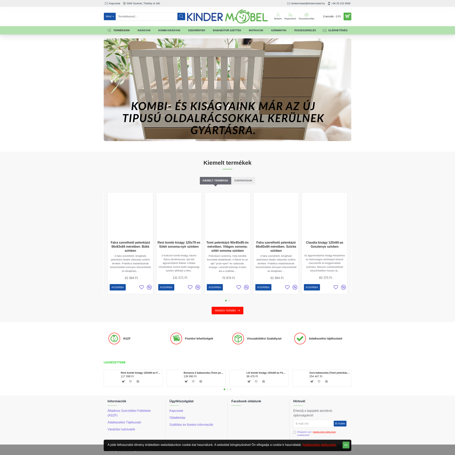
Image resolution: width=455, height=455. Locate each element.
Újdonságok (243, 180)
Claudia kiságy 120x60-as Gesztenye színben (324, 244)
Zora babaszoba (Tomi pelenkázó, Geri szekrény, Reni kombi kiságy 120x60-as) (329, 372)
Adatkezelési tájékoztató (319, 444)
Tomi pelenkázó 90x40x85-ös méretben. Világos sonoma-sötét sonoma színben (227, 246)
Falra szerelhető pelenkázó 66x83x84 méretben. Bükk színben (130, 246)
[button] (226, 300)
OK (346, 445)
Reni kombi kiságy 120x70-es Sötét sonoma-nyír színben (178, 244)
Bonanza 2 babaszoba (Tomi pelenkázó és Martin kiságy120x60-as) (204, 372)
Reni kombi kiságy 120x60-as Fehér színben (141, 372)
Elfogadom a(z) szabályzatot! (314, 433)
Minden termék (225, 310)
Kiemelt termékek (215, 180)
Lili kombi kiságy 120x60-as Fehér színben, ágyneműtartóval (266, 372)
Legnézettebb (115, 362)
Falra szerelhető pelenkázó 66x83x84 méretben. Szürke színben (276, 246)
